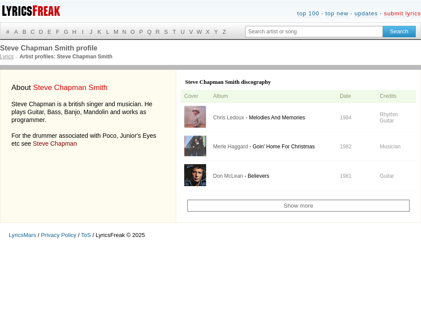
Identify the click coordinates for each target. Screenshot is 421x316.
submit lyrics (402, 13)
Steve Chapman (55, 143)
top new (337, 13)
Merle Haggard (230, 147)
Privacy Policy (58, 235)
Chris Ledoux (228, 118)
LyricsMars (22, 235)
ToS (86, 235)
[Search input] (314, 31)
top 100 (308, 13)
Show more (298, 205)
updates (366, 13)
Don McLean (228, 176)
